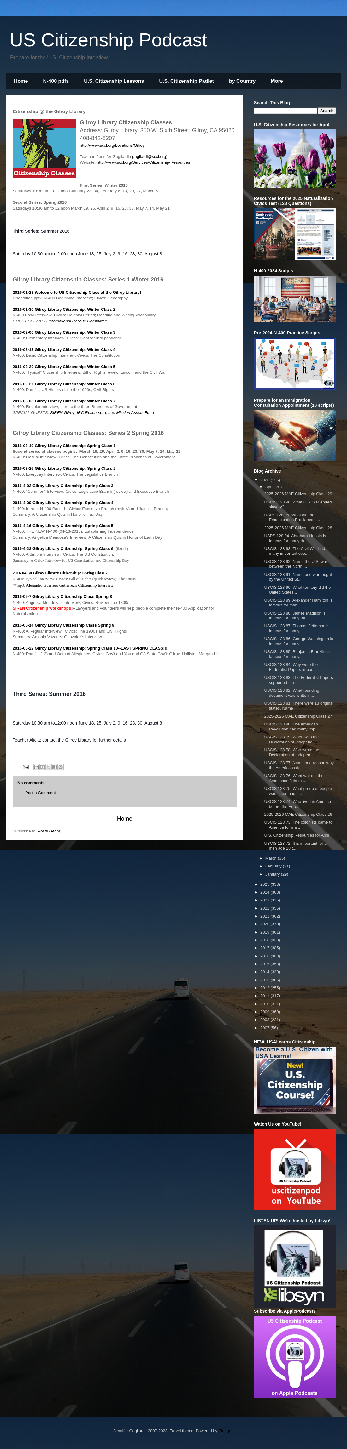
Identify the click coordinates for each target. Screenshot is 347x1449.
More (277, 81)
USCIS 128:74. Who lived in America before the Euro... (297, 804)
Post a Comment (40, 792)
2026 (265, 480)
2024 (265, 892)
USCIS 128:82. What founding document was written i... (291, 693)
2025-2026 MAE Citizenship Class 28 (298, 528)
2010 (265, 1004)
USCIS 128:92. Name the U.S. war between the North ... (295, 564)
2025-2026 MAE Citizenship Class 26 (298, 814)
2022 (265, 908)
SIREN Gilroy (62, 412)
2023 (265, 900)
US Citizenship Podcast (108, 39)
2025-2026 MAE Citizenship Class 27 (298, 716)
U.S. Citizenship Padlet (186, 81)
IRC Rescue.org (91, 412)
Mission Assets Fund (135, 412)
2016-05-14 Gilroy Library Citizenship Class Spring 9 (63, 625)
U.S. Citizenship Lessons (114, 81)
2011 (265, 995)
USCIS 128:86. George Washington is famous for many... (298, 641)
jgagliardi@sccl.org (148, 156)
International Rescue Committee (77, 321)
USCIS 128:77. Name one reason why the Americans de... (298, 765)
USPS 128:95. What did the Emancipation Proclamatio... (292, 517)
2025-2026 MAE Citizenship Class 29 (298, 494)
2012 (265, 988)
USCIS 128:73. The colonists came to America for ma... (298, 825)
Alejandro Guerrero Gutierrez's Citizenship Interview (70, 585)
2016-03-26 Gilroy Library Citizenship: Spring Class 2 (64, 468)
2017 (265, 948)
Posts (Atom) (50, 831)
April (270, 487)
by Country (242, 81)
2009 (265, 1011)
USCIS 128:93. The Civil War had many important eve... (294, 551)
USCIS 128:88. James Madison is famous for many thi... (294, 616)
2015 (265, 964)
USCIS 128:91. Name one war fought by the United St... (298, 577)
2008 (265, 1019)
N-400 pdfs (56, 81)
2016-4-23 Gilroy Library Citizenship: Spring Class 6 (63, 548)
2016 (265, 956)
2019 (265, 932)
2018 (265, 940)
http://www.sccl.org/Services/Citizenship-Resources (143, 162)
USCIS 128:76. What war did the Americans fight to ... (293, 778)
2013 (265, 980)
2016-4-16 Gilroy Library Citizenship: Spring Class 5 (63, 525)
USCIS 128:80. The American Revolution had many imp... (291, 726)
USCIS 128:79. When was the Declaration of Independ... (291, 739)
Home (21, 81)
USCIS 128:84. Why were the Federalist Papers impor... (291, 667)
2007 (265, 1028)
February (274, 866)
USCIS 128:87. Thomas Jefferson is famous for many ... (296, 628)
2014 (265, 971)
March (271, 858)
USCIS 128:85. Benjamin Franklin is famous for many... (296, 654)
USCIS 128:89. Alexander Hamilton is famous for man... (298, 603)
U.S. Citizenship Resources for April (296, 835)
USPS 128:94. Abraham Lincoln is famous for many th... (295, 538)
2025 (265, 884)
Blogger (225, 1431)
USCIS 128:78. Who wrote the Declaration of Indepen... (291, 752)
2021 (265, 916)
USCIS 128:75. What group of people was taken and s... (298, 791)
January (273, 874)
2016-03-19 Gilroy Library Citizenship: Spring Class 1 (64, 445)
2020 (265, 924)
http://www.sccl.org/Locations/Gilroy (112, 145)
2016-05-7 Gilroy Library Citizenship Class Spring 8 (62, 596)
